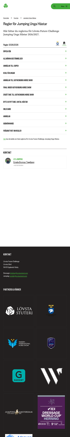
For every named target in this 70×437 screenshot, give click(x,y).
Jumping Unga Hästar (29, 18)
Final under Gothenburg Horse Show (17, 87)
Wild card (7, 109)
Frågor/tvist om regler (12, 130)
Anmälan (6, 116)
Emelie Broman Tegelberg (23, 162)
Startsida (6, 18)
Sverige (16, 18)
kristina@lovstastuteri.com (19, 273)
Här (4, 139)
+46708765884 (18, 165)
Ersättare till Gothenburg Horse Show (18, 94)
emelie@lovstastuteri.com (18, 276)
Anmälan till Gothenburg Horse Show (18, 80)
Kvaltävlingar (9, 73)
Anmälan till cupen (11, 65)
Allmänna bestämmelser (13, 58)
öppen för (7, 51)
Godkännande (8, 123)
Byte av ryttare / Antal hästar (15, 101)
